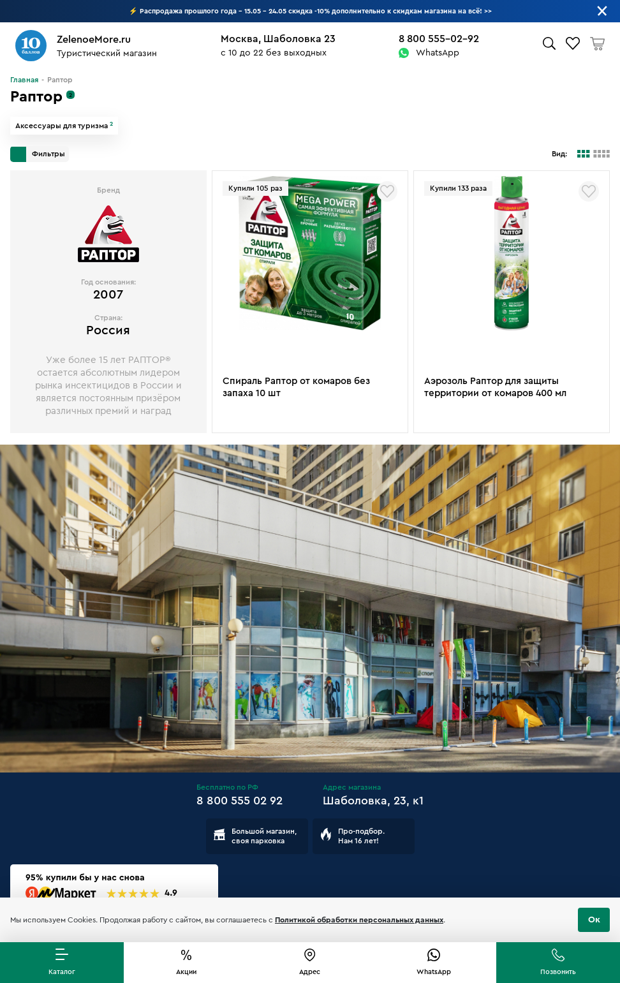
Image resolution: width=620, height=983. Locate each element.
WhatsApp (437, 52)
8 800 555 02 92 (239, 800)
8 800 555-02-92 (439, 39)
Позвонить (558, 971)
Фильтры (37, 154)
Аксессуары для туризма (64, 125)
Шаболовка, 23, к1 (373, 800)
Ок (594, 919)
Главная (24, 80)
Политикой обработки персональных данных (359, 920)
